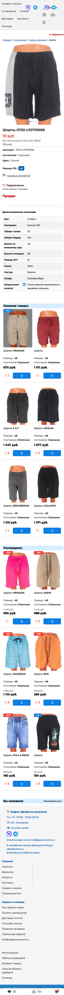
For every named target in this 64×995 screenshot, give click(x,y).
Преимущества (11, 893)
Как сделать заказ (13, 907)
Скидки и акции (12, 3)
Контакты (23, 18)
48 (21, 168)
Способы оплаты (12, 923)
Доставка (7, 18)
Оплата (24, 11)
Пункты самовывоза (14, 912)
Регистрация (10, 952)
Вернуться (57, 34)
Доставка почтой (12, 918)
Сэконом (7, 866)
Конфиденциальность (15, 939)
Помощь (7, 26)
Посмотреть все (53, 801)
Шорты (7, 350)
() (12, 991)
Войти (50, 7)
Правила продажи (13, 928)
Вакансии (8, 872)
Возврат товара (11, 963)
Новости (7, 877)
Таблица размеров (13, 958)
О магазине (9, 11)
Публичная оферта (13, 934)
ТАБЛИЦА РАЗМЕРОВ (18, 175)
